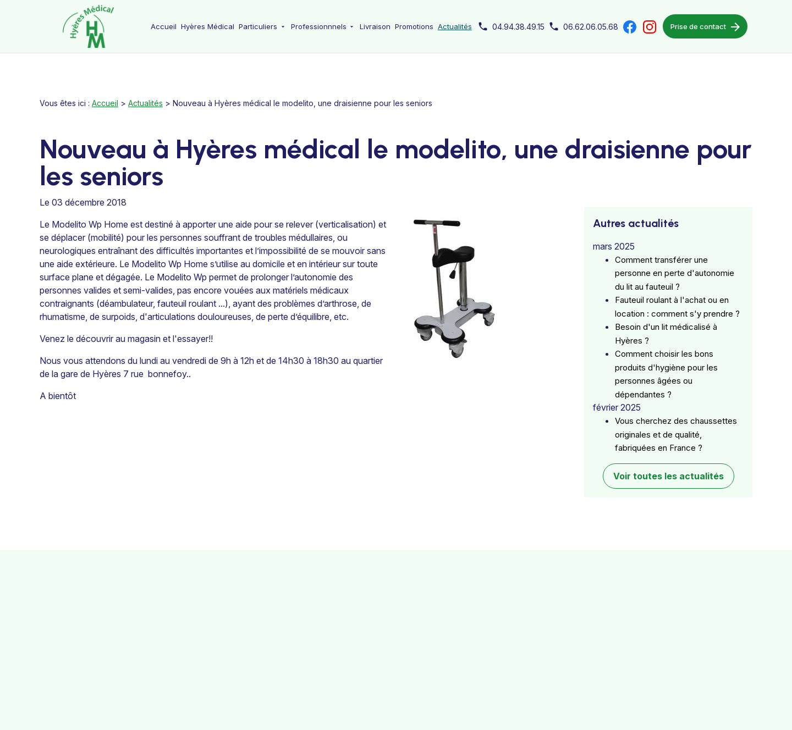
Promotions (414, 26)
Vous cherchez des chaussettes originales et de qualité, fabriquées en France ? (676, 422)
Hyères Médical (207, 26)
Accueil (164, 26)
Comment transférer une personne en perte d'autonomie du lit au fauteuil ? (674, 261)
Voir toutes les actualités (668, 464)
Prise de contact (705, 26)
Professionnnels (318, 26)
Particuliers (258, 26)
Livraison (375, 26)
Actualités (455, 26)
